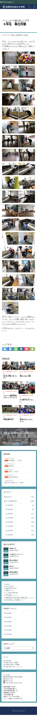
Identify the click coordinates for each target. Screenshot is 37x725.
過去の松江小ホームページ (14, 666)
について (11, 595)
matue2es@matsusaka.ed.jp (13, 683)
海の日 (11, 566)
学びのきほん (10, 586)
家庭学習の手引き (11, 588)
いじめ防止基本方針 (12, 593)
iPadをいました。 (27, 400)
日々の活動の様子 (15, 20)
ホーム (5, 20)
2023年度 (20, 518)
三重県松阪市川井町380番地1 (14, 677)
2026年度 (20, 505)
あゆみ (8, 584)
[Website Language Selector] (8, 2)
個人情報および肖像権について (15, 600)
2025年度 (20, 509)
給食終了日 (12, 548)
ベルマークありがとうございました (10, 396)
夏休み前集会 (13, 560)
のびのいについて (20, 597)
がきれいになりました (26, 420)
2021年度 (25, 20)
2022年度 (20, 522)
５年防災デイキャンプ (16, 554)
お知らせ (20, 497)
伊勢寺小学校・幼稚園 (12, 664)
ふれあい (25, 375)
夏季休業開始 (13, 572)
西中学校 (8, 661)
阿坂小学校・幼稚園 (12, 662)
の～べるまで (10, 376)
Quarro (22, 711)
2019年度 (20, 535)
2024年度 (20, 514)
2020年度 (20, 531)
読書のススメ (10, 590)
